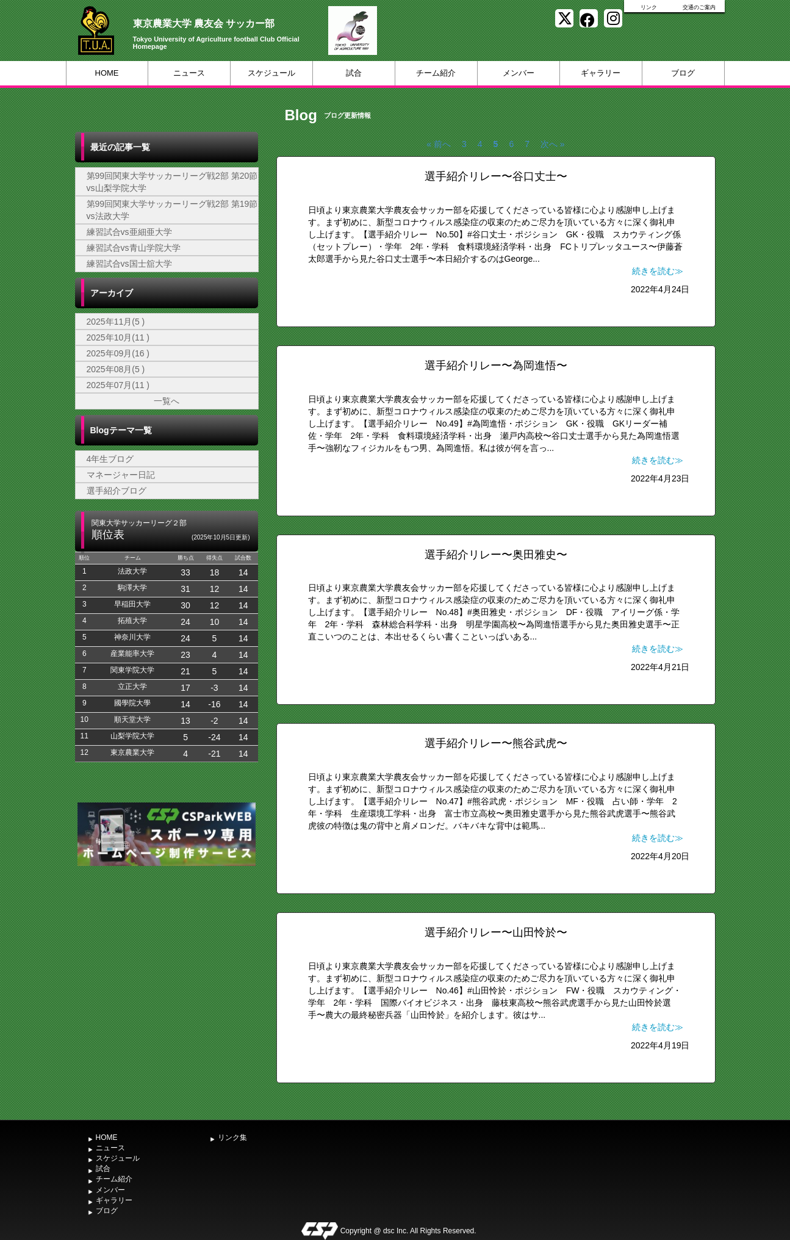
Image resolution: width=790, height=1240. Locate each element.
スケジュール (271, 73)
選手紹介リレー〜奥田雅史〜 (496, 555)
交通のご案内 (699, 7)
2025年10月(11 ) (118, 337)
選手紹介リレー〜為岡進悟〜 (496, 365)
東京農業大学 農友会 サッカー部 (204, 23)
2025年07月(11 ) (118, 385)
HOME (107, 73)
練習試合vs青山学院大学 (134, 248)
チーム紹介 (436, 73)
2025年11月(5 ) (116, 321)
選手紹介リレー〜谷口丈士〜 (496, 176)
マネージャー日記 (121, 475)
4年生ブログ (110, 459)
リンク (649, 7)
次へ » (552, 144)
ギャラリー (600, 73)
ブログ (683, 73)
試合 (354, 73)
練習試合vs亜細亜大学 (129, 232)
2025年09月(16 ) (118, 353)
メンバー (518, 73)
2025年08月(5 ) (116, 369)
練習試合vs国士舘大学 (129, 264)
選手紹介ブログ (116, 491)
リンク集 (232, 1137)
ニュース (189, 73)
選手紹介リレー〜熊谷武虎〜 (496, 743)
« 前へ (438, 144)
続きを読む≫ (657, 271)
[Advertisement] (166, 960)
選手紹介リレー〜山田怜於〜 (496, 932)
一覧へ (166, 401)
